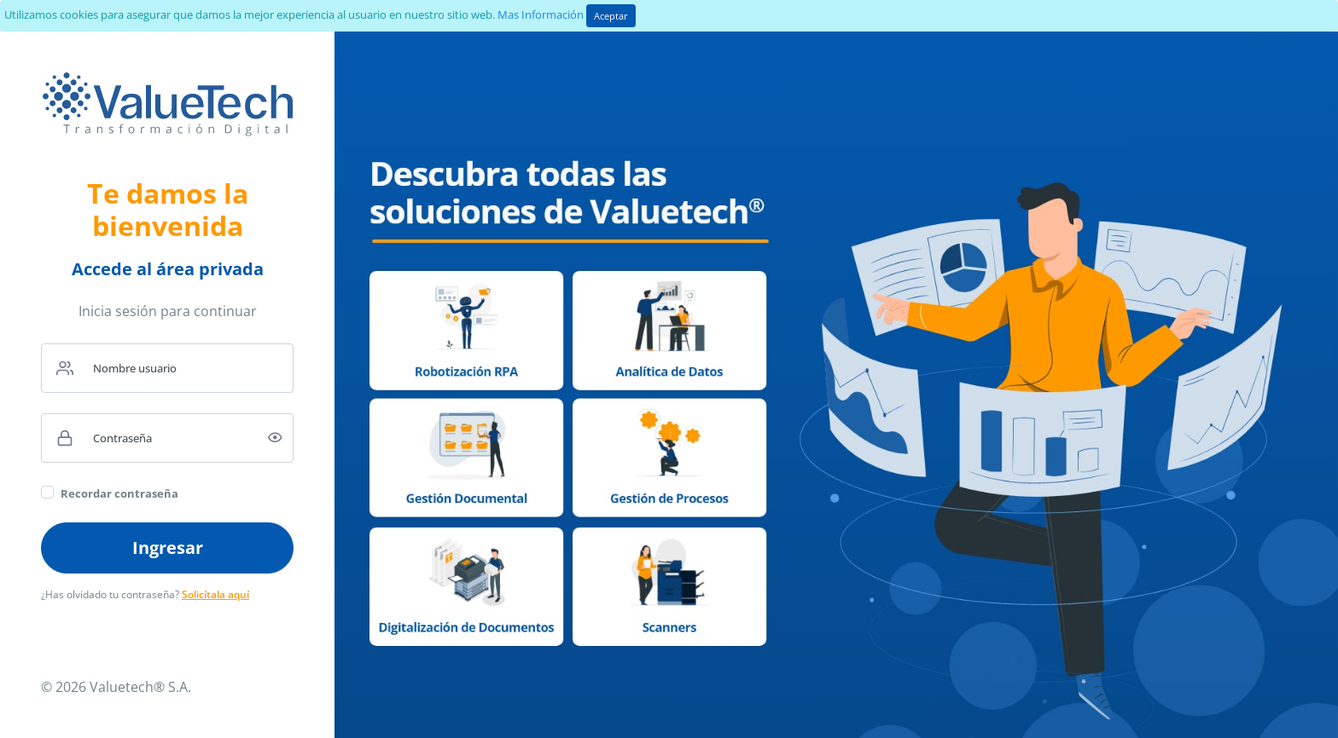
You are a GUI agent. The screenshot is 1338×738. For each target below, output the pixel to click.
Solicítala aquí (215, 594)
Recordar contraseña (119, 493)
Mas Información (540, 14)
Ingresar (167, 547)
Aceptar (611, 15)
